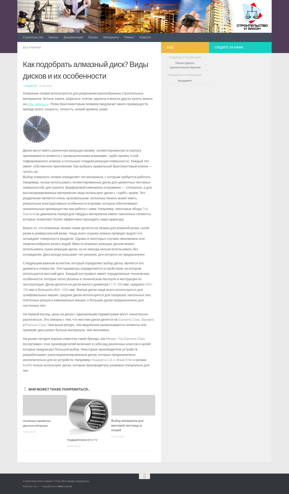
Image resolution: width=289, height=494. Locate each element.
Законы (53, 37)
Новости (145, 37)
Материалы (111, 37)
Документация (73, 37)
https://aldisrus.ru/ (40, 104)
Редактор (31, 85)
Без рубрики (33, 47)
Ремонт (129, 37)
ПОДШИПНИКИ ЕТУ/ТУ (84, 440)
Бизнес (93, 37)
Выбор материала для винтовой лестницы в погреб (127, 425)
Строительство (33, 37)
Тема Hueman (64, 486)
